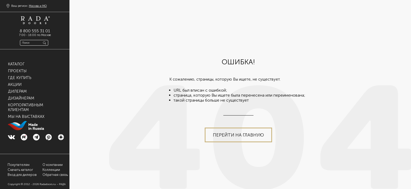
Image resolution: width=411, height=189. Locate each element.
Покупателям (19, 165)
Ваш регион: (29, 6)
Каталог (16, 64)
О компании (52, 165)
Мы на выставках (26, 116)
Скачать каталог (20, 170)
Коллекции (51, 170)
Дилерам (17, 91)
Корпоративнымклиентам (25, 107)
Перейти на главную (238, 135)
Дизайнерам (21, 98)
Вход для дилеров (22, 175)
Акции (14, 84)
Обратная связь (55, 175)
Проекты (17, 71)
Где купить (19, 77)
